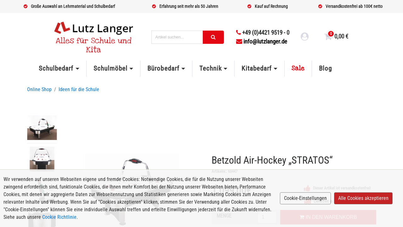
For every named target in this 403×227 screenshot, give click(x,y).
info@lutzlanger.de (261, 41)
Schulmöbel (111, 68)
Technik (210, 68)
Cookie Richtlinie (59, 217)
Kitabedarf (256, 68)
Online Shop (39, 89)
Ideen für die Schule (79, 89)
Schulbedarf (56, 68)
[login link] (305, 37)
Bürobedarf (163, 68)
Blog (325, 68)
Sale (298, 68)
